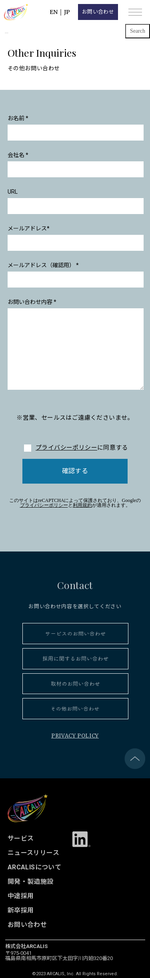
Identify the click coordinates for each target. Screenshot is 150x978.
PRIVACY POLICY (75, 735)
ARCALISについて (35, 867)
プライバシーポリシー (66, 447)
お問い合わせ (98, 12)
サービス (21, 838)
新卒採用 (21, 910)
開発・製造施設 (31, 881)
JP (67, 12)
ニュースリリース (33, 853)
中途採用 (21, 896)
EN (54, 12)
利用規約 (82, 505)
